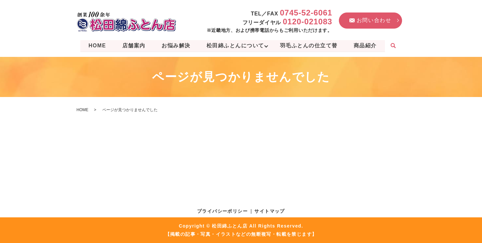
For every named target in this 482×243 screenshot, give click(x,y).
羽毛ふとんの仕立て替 (310, 45)
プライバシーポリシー (222, 210)
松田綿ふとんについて (236, 45)
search (395, 46)
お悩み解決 (175, 45)
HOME (95, 45)
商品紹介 (367, 45)
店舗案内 (132, 45)
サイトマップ (269, 210)
